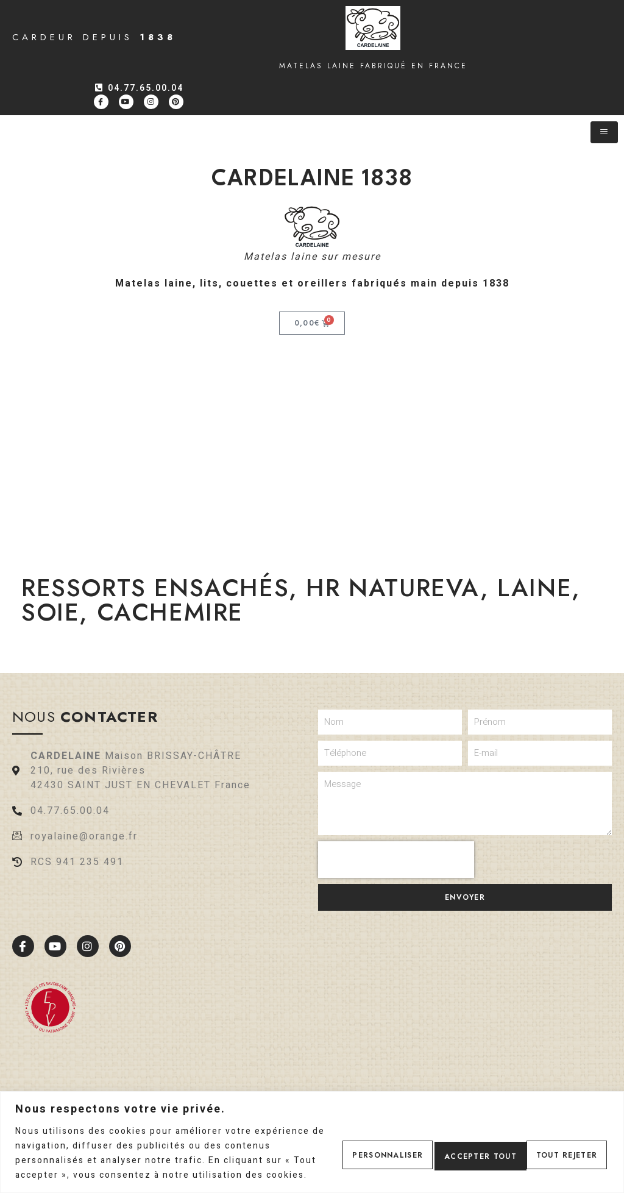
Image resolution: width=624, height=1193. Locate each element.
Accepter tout (555, 1146)
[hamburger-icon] (604, 132)
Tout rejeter (447, 1146)
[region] (312, 1135)
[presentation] (396, 859)
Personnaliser (342, 1146)
